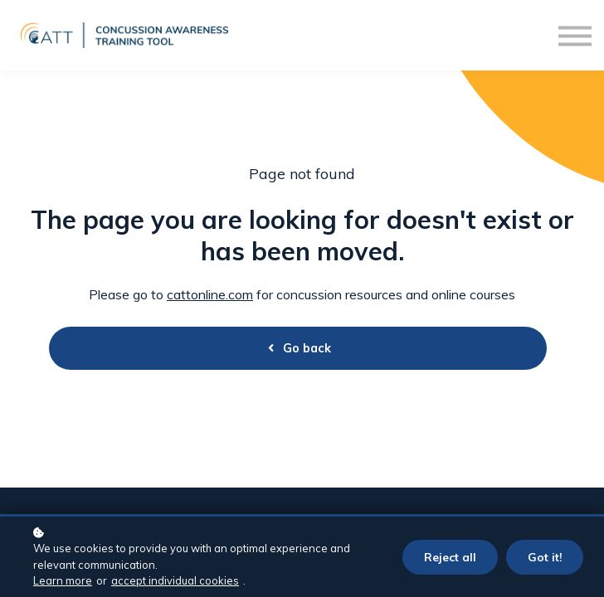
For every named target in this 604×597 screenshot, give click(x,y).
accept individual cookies (175, 580)
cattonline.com (210, 294)
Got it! (545, 557)
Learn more (62, 580)
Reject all (450, 557)
